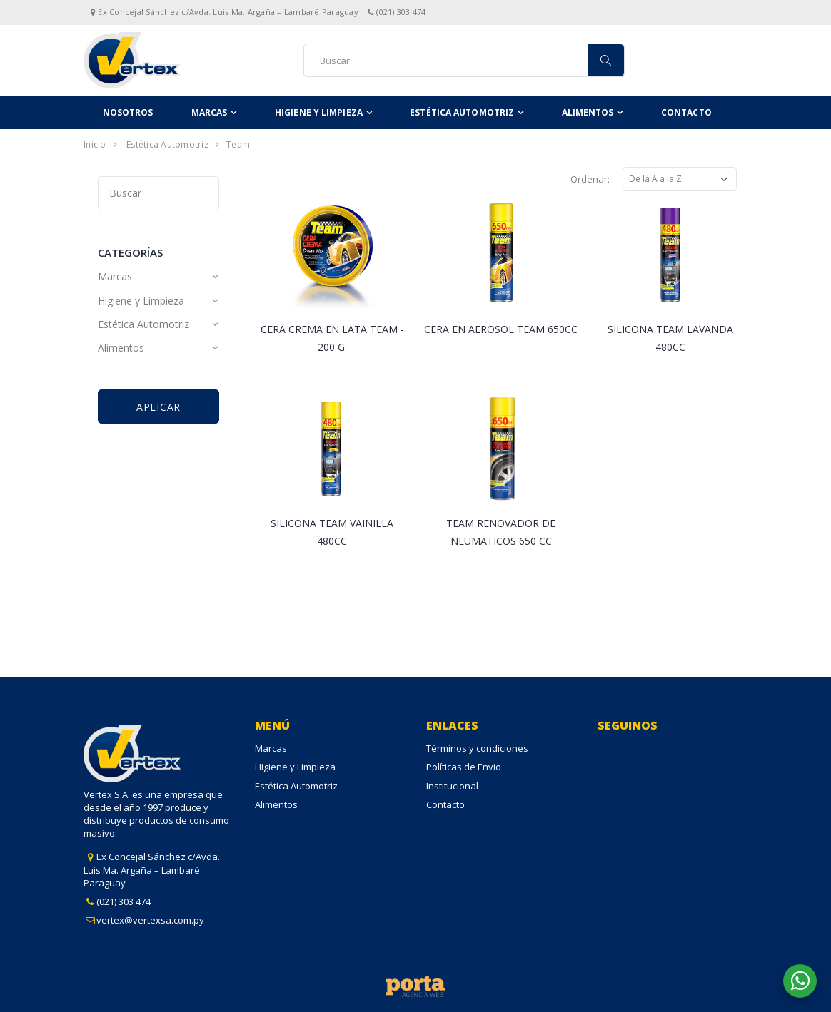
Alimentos (588, 112)
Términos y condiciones (477, 748)
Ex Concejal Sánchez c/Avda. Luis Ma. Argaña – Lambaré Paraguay (152, 869)
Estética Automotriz (462, 112)
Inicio (95, 144)
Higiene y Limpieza (319, 112)
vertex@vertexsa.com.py (150, 920)
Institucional (452, 786)
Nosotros (128, 112)
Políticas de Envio (463, 766)
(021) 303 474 (123, 901)
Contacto (686, 112)
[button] (800, 981)
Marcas (209, 112)
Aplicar (158, 407)
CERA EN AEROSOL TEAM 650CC (501, 329)
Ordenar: (590, 179)
